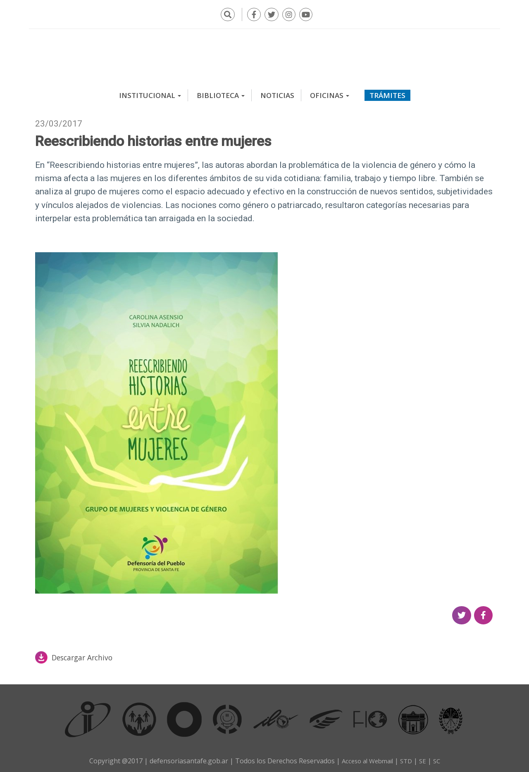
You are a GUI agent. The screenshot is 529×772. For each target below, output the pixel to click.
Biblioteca (221, 93)
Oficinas (329, 93)
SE (425, 758)
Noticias (277, 93)
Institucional (150, 93)
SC (440, 758)
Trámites (387, 93)
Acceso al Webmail (366, 758)
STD (408, 758)
